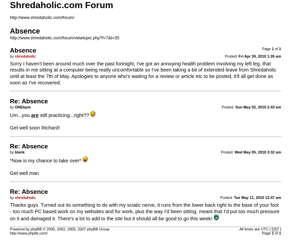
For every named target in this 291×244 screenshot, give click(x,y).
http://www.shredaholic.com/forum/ (42, 17)
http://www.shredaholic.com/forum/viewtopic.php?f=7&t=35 (64, 38)
